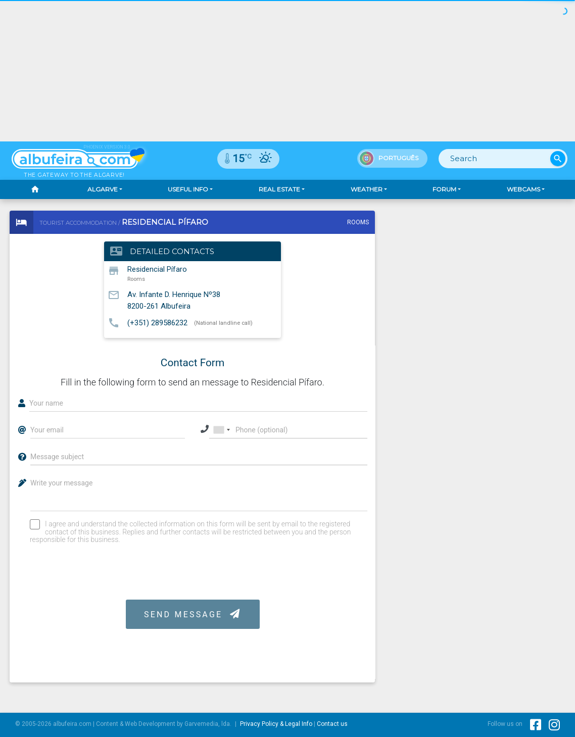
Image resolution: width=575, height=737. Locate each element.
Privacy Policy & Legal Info (276, 723)
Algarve (102, 189)
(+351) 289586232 (157, 322)
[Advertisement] (287, 70)
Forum (444, 189)
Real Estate (279, 189)
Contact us (332, 723)
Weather (366, 189)
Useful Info (188, 189)
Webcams (523, 189)
